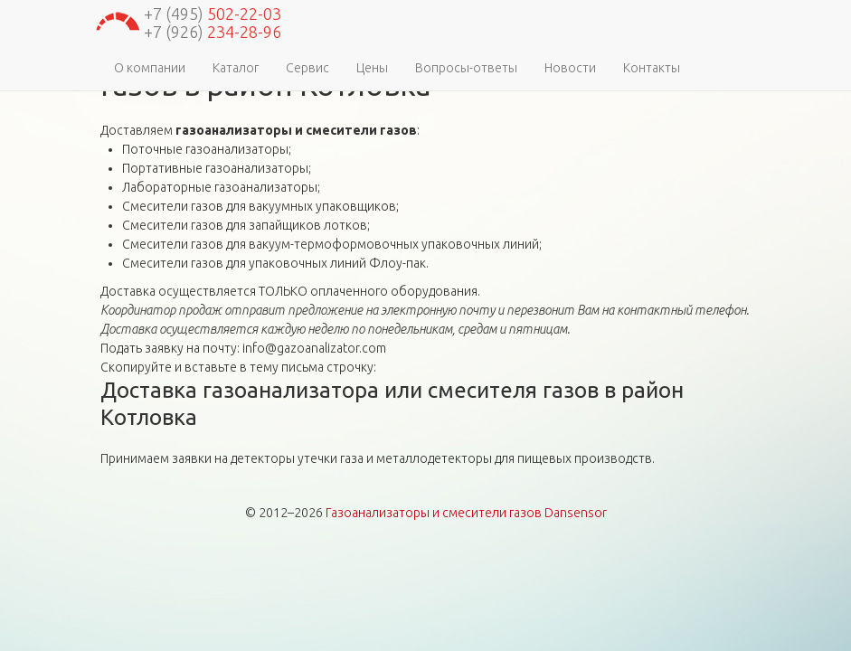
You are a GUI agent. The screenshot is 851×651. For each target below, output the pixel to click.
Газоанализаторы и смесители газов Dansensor (466, 512)
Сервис (307, 68)
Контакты (651, 68)
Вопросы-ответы (466, 68)
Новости (570, 68)
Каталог (236, 68)
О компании (149, 68)
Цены (372, 68)
